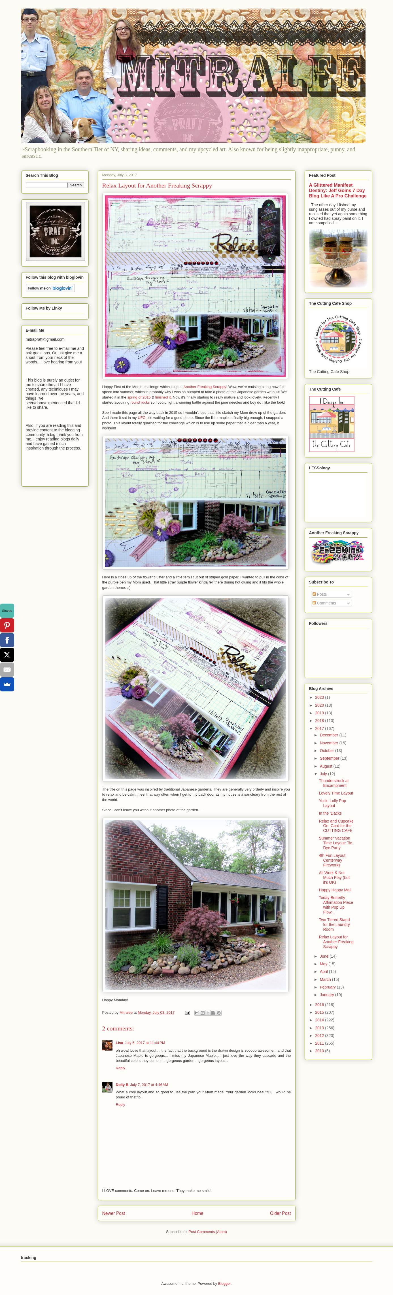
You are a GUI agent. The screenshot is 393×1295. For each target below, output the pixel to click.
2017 (320, 728)
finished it (163, 397)
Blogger (224, 1283)
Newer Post (113, 1213)
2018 (320, 720)
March (326, 979)
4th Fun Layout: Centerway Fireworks (332, 860)
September (330, 758)
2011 (320, 1043)
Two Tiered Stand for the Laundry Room (334, 924)
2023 (320, 697)
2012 (320, 1035)
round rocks (140, 402)
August (326, 766)
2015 (320, 1012)
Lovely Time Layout (336, 793)
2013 (320, 1028)
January (327, 994)
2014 (320, 1020)
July (324, 774)
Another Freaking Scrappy (204, 387)
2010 (320, 1051)
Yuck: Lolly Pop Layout (332, 803)
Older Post (280, 1213)
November (329, 743)
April (324, 971)
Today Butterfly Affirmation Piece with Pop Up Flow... (336, 904)
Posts (320, 594)
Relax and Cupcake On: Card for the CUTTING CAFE (336, 826)
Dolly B (122, 1085)
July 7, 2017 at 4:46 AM (149, 1085)
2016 (320, 1004)
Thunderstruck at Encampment (334, 783)
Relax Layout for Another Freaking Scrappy (336, 942)
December (329, 735)
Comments (324, 603)
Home (197, 1213)
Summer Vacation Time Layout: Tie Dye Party (335, 843)
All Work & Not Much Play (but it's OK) (334, 877)
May (324, 964)
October (327, 750)
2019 (320, 713)
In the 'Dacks (330, 813)
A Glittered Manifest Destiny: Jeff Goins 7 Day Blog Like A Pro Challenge (338, 190)
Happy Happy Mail (335, 890)
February (328, 987)
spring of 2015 (138, 397)
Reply (120, 1068)
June (325, 956)
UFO (141, 418)
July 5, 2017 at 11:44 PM (145, 1043)
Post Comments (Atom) (208, 1232)
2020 (320, 705)
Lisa (119, 1043)
